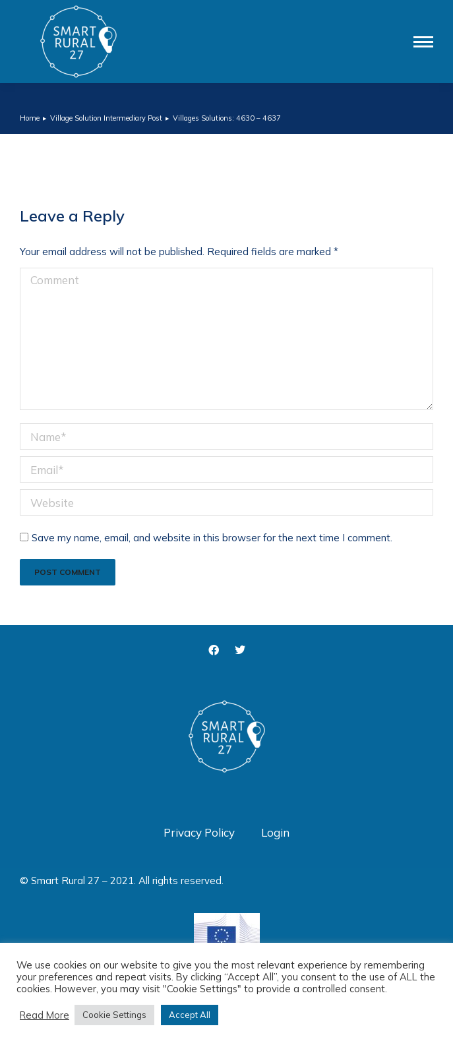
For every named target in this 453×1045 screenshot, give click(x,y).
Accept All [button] (189, 1014)
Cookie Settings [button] (114, 1014)
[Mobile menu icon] (423, 41)
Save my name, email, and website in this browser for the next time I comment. (212, 537)
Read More (44, 1015)
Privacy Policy (199, 832)
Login (275, 832)
